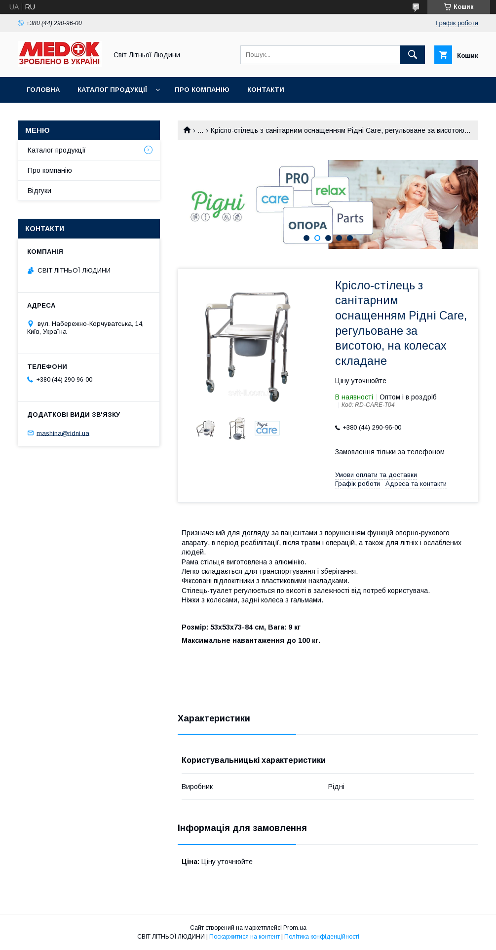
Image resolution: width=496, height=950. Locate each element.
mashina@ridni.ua (63, 432)
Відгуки (39, 191)
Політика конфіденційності (321, 936)
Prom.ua (294, 927)
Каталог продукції (112, 89)
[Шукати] (412, 54)
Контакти (265, 89)
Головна (43, 89)
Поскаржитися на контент (244, 936)
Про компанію (202, 89)
